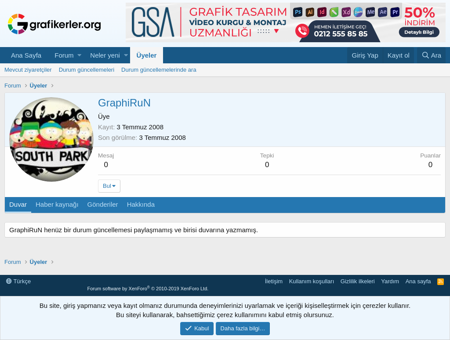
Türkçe (18, 281)
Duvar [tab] (18, 204)
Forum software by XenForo (147, 288)
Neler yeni (105, 55)
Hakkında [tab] (141, 204)
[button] (79, 55)
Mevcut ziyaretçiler (28, 69)
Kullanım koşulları (311, 281)
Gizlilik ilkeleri (358, 281)
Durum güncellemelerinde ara (158, 69)
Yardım (390, 281)
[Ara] (431, 55)
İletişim (274, 281)
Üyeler (147, 55)
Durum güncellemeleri (86, 69)
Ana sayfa (418, 281)
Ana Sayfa (26, 55)
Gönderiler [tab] (102, 204)
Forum (63, 55)
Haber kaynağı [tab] (57, 204)
